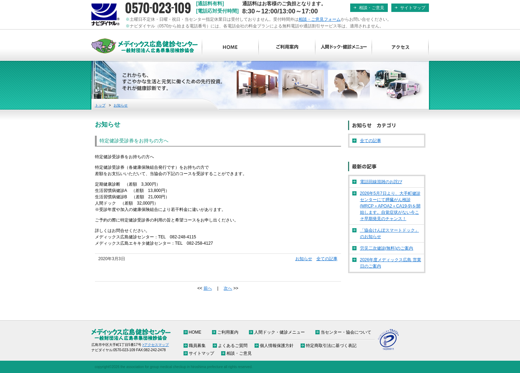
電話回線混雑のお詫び (381, 181)
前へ (208, 288)
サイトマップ (412, 7)
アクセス (400, 47)
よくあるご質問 (233, 345)
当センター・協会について (346, 332)
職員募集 (197, 345)
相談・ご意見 (371, 7)
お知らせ (121, 105)
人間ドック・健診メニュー (343, 47)
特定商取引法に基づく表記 (331, 345)
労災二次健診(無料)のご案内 (386, 248)
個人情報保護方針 (277, 345)
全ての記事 (327, 258)
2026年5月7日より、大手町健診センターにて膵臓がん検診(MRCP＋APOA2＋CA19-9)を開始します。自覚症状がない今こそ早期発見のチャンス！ (390, 206)
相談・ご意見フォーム (319, 19)
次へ (228, 288)
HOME (230, 47)
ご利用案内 (287, 47)
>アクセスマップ (155, 345)
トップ (100, 105)
